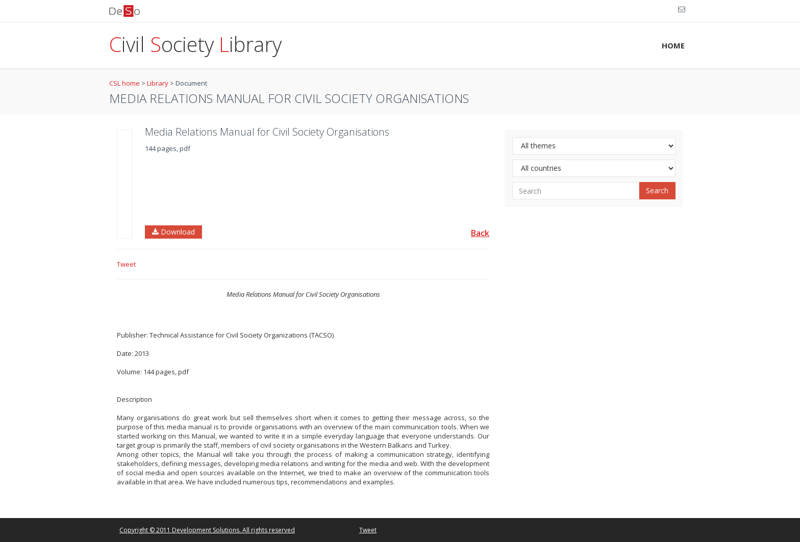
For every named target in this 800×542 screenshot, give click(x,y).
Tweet (126, 264)
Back (480, 233)
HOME (673, 45)
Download (173, 232)
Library (157, 83)
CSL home (124, 83)
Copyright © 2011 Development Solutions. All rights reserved (207, 530)
